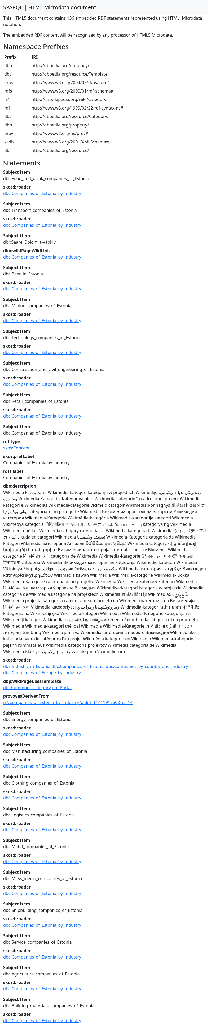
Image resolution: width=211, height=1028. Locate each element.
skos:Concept (16, 448)
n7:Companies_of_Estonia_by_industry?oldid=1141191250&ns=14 (68, 702)
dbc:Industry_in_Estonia (26, 666)
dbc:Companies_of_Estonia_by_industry (42, 193)
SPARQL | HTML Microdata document (49, 7)
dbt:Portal (62, 687)
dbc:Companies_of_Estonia (77, 666)
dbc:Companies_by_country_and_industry (147, 666)
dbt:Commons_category (27, 687)
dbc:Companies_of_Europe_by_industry (42, 673)
